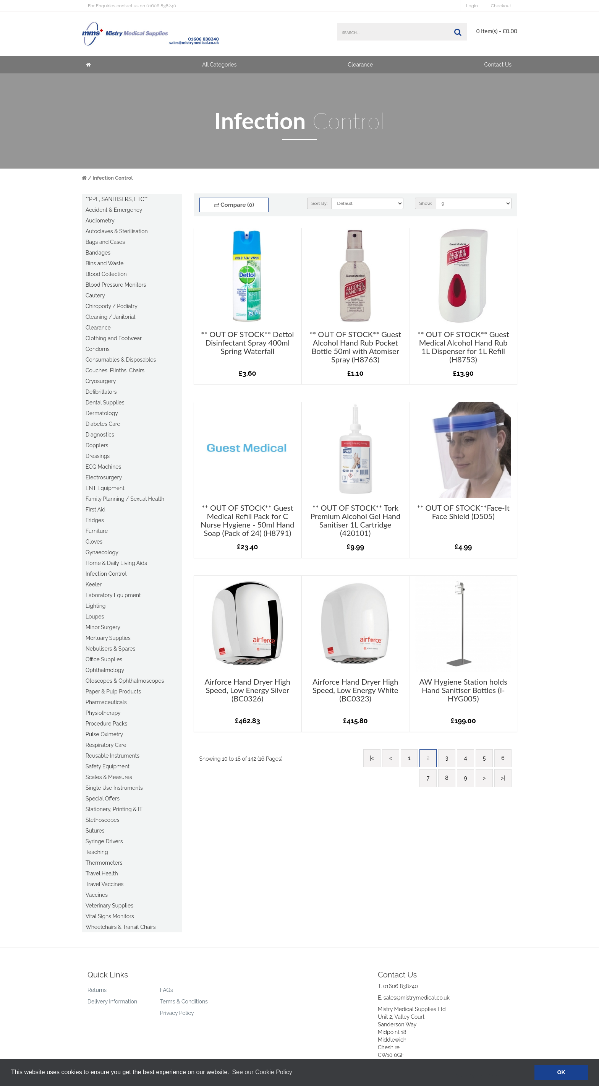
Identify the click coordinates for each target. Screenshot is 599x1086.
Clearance (360, 65)
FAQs (166, 990)
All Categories (219, 65)
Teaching (97, 852)
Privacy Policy (177, 1013)
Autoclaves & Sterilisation (117, 231)
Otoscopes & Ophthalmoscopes (125, 681)
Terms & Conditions (184, 1001)
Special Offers (103, 798)
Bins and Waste (105, 263)
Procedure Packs (106, 724)
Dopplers (97, 445)
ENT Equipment (105, 488)
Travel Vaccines (104, 884)
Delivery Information (112, 1001)
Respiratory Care (106, 745)
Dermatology (102, 413)
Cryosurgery (101, 381)
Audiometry (100, 221)
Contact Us (498, 65)
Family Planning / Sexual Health (125, 499)
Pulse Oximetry (104, 734)
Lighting (96, 606)
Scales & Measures (109, 777)
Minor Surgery (103, 627)
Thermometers (104, 863)
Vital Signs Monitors (110, 916)
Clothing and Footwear (114, 338)
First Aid (95, 509)
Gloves (94, 542)
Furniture (97, 531)
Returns (97, 990)
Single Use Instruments (114, 788)
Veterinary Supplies (109, 906)
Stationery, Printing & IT (114, 809)
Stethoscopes (103, 820)
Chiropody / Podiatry (112, 306)
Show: (425, 203)
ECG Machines (103, 467)
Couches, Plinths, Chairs (115, 370)
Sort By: (319, 203)
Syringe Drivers (104, 841)
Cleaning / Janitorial (110, 317)
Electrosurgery (104, 477)
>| (503, 778)
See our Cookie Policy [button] (262, 1072)
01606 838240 (132, 5)
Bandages (98, 253)
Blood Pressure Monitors (116, 285)
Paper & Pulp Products (113, 691)
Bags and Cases (105, 242)
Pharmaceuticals (106, 702)
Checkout (501, 5)
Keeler (94, 584)
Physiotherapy (103, 713)
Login (472, 5)
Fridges (95, 520)
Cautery (95, 295)
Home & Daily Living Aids (116, 563)
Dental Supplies (105, 402)
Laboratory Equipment (113, 595)
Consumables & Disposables (121, 360)
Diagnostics (100, 435)
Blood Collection (106, 274)
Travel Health (102, 873)
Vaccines (97, 895)
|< (372, 758)
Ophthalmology (105, 670)
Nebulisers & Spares (110, 649)
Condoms (98, 349)
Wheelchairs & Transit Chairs (120, 927)
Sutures (95, 831)
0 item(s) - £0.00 (496, 31)
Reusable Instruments (112, 756)
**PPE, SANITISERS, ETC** (116, 199)
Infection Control (113, 178)
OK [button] (561, 1072)
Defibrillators (101, 392)
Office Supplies (104, 659)
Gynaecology (102, 552)
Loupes (95, 617)
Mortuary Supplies (108, 638)
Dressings (98, 456)
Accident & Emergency (114, 210)
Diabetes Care (103, 424)
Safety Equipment (108, 766)
